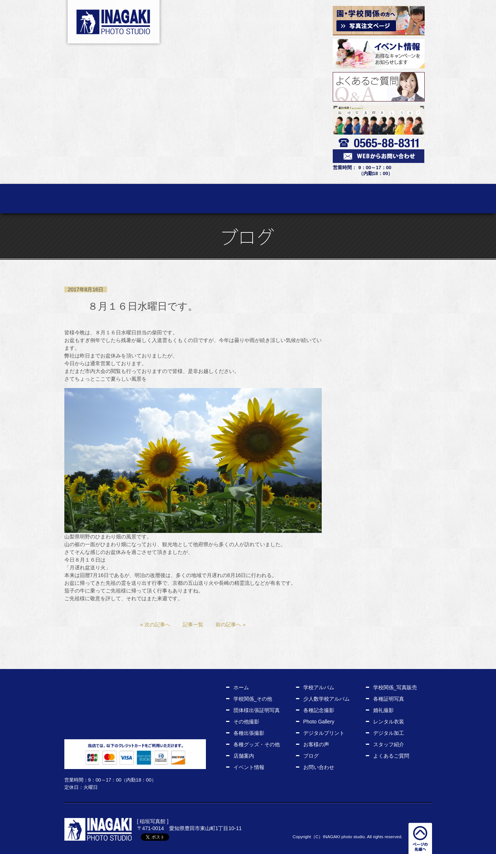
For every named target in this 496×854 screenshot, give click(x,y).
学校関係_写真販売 (395, 687)
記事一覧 (193, 624)
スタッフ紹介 (386, 198)
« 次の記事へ (155, 624)
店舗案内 (432, 198)
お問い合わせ (318, 767)
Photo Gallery (319, 722)
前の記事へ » (230, 624)
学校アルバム (318, 687)
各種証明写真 (388, 699)
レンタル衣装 (294, 198)
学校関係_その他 (252, 699)
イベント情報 (248, 767)
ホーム (64, 198)
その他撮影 (246, 722)
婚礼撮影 (383, 710)
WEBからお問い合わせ (135, 727)
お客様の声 (340, 198)
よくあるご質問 (391, 756)
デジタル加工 (388, 733)
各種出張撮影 (248, 733)
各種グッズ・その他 (256, 744)
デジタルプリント (324, 733)
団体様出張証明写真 (256, 710)
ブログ (311, 756)
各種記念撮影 (318, 710)
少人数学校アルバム (326, 699)
